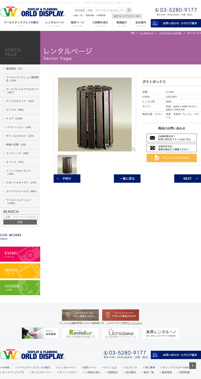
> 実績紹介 (112, 372)
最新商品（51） (15, 68)
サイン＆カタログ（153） (20, 135)
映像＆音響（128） (17, 144)
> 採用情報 (101, 15)
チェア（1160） (15, 118)
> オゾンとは (109, 367)
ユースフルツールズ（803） (22, 191)
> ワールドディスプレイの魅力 (32, 367)
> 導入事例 (149, 367)
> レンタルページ (66, 367)
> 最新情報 (89, 15)
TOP (133, 33)
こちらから (135, 323)
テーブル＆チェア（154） (20, 101)
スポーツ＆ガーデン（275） (22, 182)
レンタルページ (147, 33)
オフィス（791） (15, 161)
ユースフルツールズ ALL (170, 33)
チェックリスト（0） (129, 16)
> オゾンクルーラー (40, 372)
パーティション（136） (19, 127)
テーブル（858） (15, 109)
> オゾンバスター (67, 372)
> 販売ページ (88, 367)
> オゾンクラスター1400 (175, 367)
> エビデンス (129, 367)
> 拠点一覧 (78, 15)
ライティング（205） (18, 153)
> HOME (5, 367)
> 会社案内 (130, 372)
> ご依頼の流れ (91, 372)
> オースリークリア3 (12, 372)
